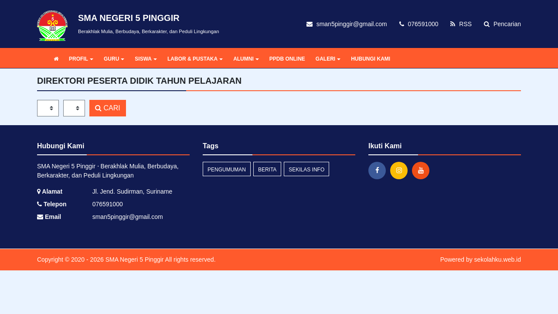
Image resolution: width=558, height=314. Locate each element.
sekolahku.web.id (497, 259)
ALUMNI (246, 59)
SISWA (146, 59)
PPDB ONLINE (287, 59)
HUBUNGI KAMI (370, 59)
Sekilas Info (306, 170)
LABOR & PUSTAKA (195, 59)
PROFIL (81, 59)
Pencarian (502, 23)
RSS (461, 23)
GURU (114, 59)
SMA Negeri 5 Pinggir (134, 259)
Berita (267, 170)
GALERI (328, 59)
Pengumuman (227, 170)
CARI (107, 108)
